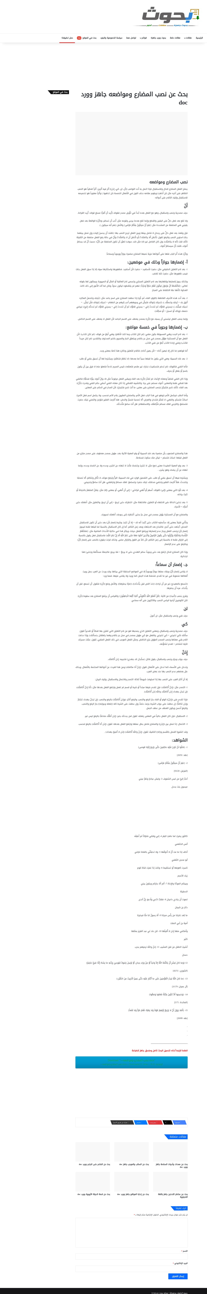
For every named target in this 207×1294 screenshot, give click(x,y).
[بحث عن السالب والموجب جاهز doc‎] (131, 1152)
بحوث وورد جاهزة (158, 38)
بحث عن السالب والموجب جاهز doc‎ (134, 1164)
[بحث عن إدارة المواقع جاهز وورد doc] (131, 1181)
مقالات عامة (175, 38)
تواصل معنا (131, 38)
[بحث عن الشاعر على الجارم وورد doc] (92, 1152)
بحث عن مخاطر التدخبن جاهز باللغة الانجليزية (173, 1195)
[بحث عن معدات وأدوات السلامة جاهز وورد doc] (170, 1152)
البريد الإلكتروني (180, 1263)
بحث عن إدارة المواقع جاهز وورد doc (133, 1194)
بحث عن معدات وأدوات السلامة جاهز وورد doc (172, 1165)
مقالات (189, 38)
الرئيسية (199, 38)
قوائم (144, 38)
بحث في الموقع (86, 38)
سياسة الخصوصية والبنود (111, 38)
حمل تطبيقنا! (67, 38)
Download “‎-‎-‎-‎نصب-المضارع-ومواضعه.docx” (131, 1062)
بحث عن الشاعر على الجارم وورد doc (94, 1164)
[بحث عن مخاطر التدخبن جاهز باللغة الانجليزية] (170, 1181)
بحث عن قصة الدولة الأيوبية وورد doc (93, 1194)
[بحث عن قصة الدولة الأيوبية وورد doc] (92, 1181)
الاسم (184, 1251)
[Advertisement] (103, 66)
